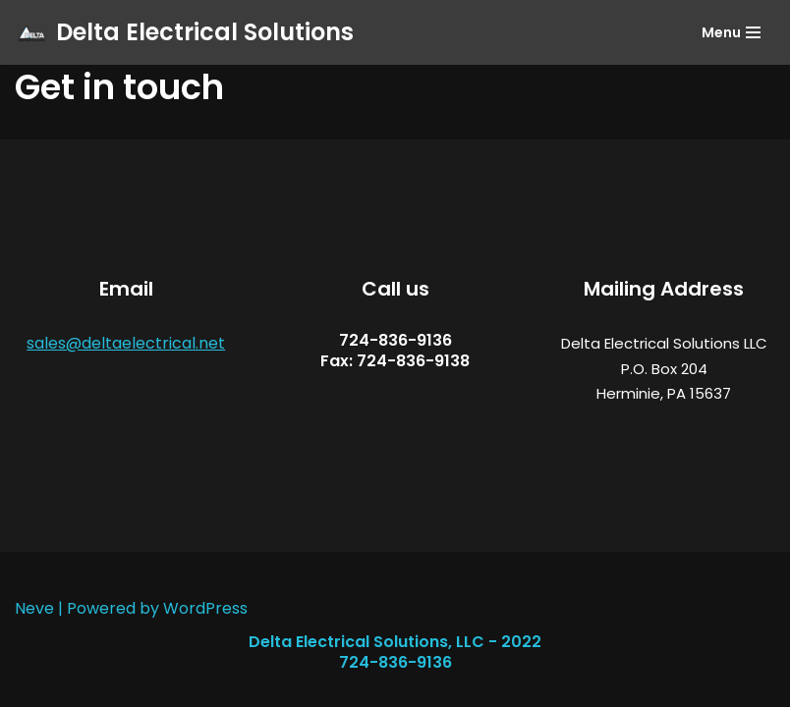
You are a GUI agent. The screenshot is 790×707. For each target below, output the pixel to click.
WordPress (205, 608)
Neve (34, 608)
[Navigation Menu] (731, 32)
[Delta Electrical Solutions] (184, 32)
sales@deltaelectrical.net (126, 343)
